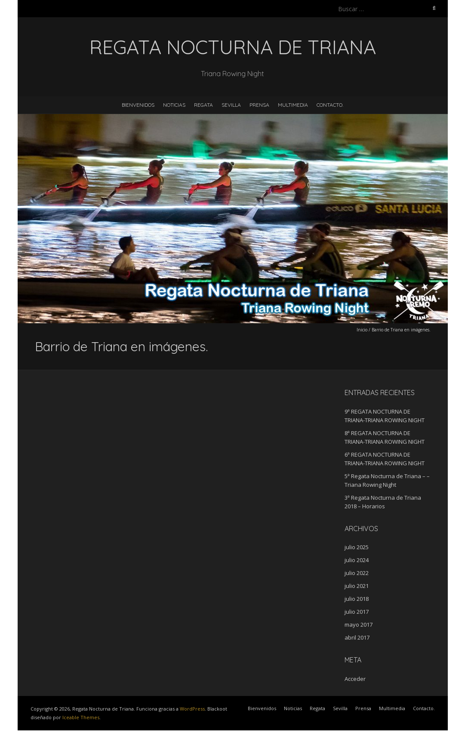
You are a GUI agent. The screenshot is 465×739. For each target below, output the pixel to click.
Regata (203, 105)
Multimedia (293, 105)
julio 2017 (357, 611)
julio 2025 (357, 547)
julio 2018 (357, 599)
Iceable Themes (80, 717)
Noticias (174, 105)
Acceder (355, 679)
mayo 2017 (359, 624)
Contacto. (330, 105)
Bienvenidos (138, 105)
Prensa (259, 105)
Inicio (362, 330)
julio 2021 (357, 586)
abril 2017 (357, 637)
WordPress (192, 708)
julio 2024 (357, 560)
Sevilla (231, 105)
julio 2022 (357, 573)
